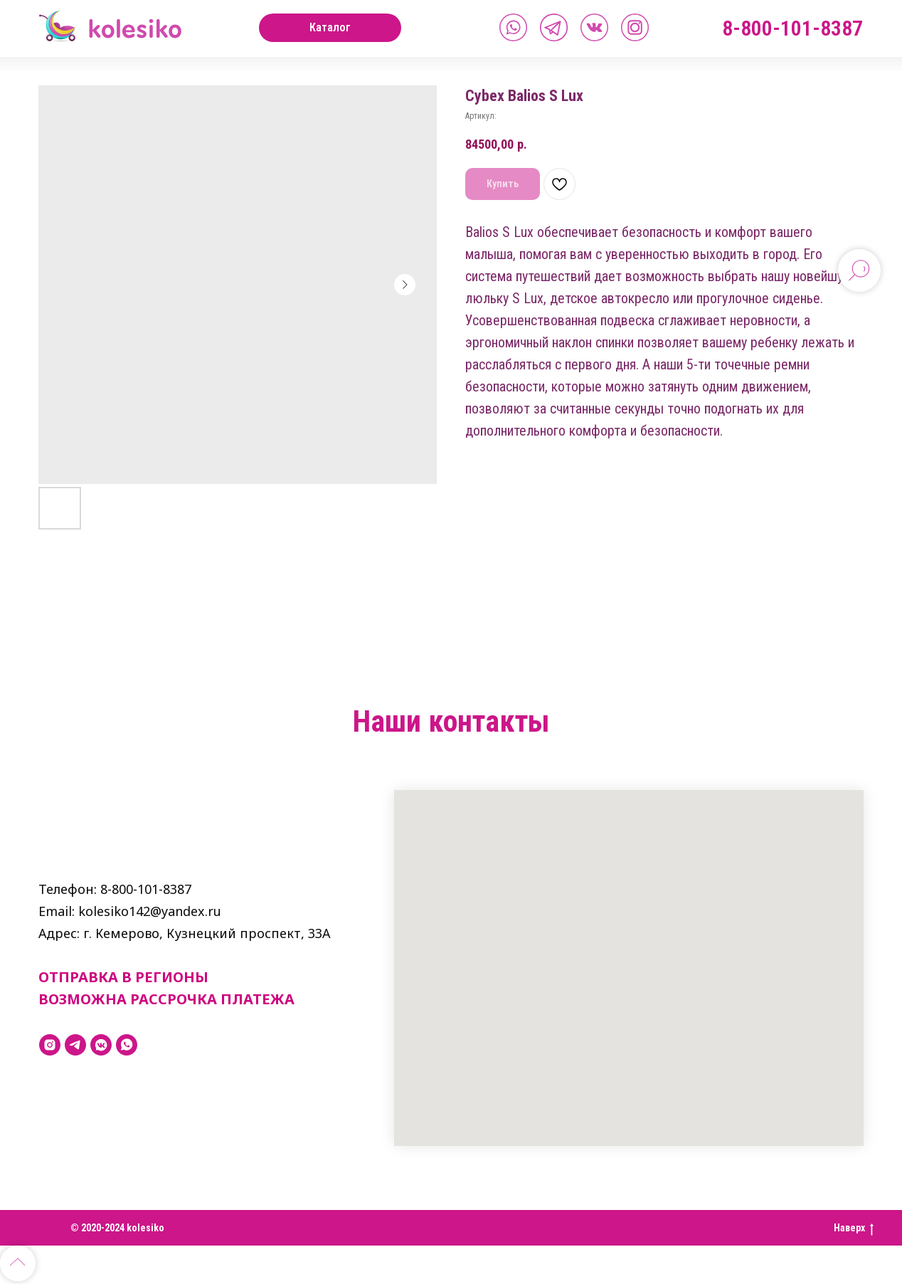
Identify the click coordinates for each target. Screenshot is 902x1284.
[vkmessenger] (101, 1045)
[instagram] (49, 1045)
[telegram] (75, 1045)
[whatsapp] (126, 1045)
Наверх (854, 1228)
